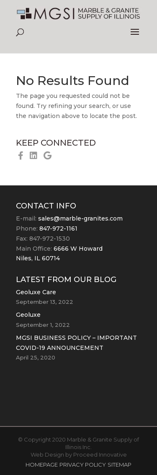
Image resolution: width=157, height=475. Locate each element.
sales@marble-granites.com (80, 218)
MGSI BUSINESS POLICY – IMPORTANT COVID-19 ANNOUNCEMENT (76, 343)
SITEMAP (119, 464)
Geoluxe (28, 314)
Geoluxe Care (36, 292)
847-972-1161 (58, 228)
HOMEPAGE (42, 464)
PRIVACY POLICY (82, 464)
